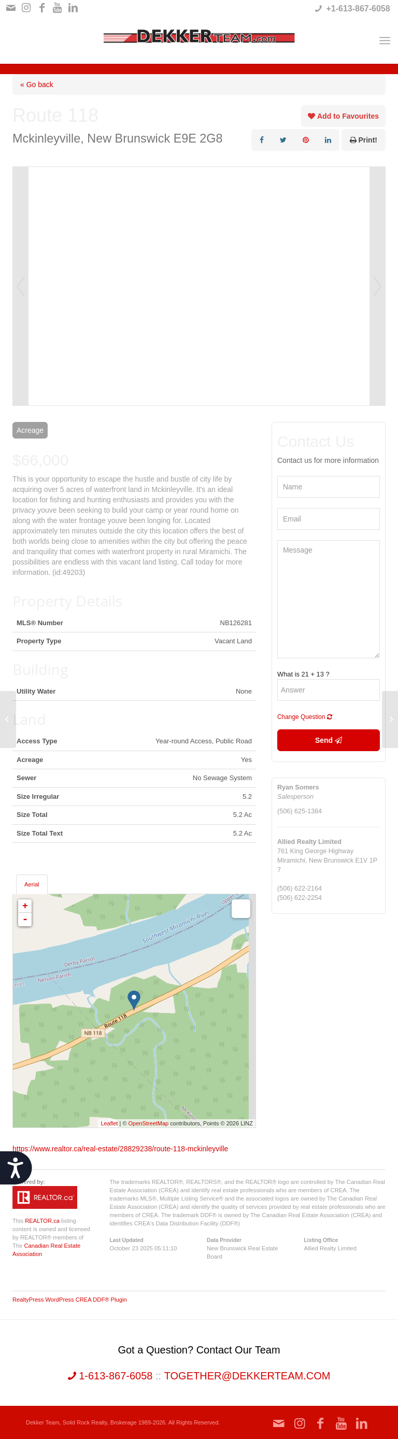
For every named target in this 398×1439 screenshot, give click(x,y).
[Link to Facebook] (41, 8)
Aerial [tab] (31, 884)
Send (328, 740)
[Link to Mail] (10, 8)
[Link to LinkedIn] (73, 8)
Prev (21, 286)
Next (377, 286)
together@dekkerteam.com (247, 1375)
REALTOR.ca (42, 1221)
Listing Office (321, 1240)
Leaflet (109, 1123)
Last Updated (127, 1240)
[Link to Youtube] (57, 8)
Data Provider (224, 1240)
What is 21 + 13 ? (303, 674)
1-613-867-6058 (110, 1375)
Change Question (304, 717)
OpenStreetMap (149, 1123)
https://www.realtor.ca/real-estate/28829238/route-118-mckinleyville (120, 1149)
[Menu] (384, 40)
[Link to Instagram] (26, 8)
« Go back (36, 84)
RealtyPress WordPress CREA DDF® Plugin (69, 1299)
